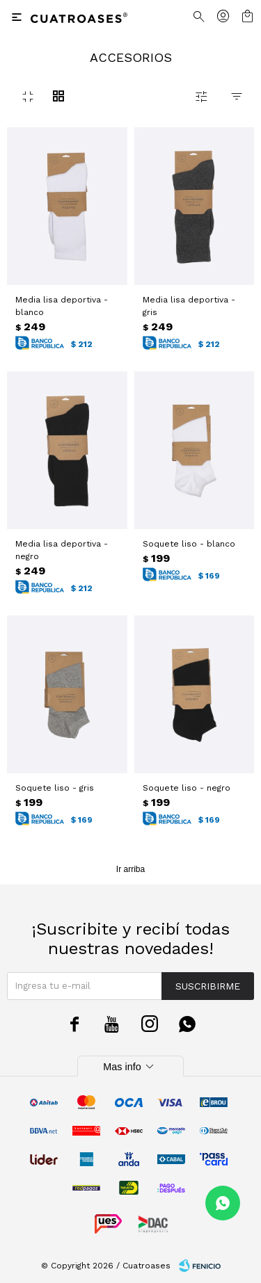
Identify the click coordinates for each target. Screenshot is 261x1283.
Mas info (130, 1066)
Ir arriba (130, 869)
